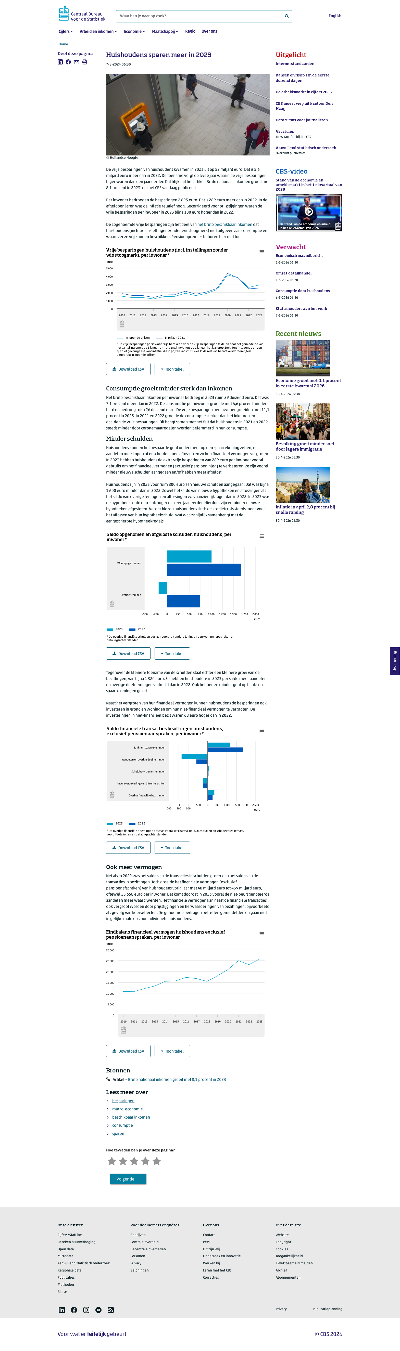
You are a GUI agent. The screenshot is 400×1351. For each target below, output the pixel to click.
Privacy (135, 1263)
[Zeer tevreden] (156, 1160)
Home (63, 44)
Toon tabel (172, 369)
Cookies (282, 1249)
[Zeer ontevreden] (111, 1160)
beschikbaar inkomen (131, 1118)
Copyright (283, 1242)
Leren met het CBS (217, 1270)
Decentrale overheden (148, 1249)
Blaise (62, 1292)
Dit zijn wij (211, 1249)
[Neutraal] (134, 1160)
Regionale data (69, 1270)
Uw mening (395, 661)
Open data (66, 1249)
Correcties (211, 1277)
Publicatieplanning (327, 1309)
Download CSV (128, 369)
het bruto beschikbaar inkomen (224, 225)
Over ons (209, 32)
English (335, 16)
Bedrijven (138, 1235)
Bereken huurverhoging (76, 1242)
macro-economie (127, 1109)
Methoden (66, 1285)
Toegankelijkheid (289, 1256)
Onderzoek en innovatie (222, 1256)
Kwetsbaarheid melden (294, 1263)
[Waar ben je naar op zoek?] (204, 16)
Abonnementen (288, 1277)
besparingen (123, 1101)
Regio (190, 32)
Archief (281, 1270)
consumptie (122, 1126)
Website (282, 1235)
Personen (137, 1256)
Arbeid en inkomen (97, 32)
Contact (209, 1235)
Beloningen (139, 1270)
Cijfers (64, 32)
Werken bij (211, 1263)
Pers (206, 1242)
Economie (133, 32)
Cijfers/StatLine (70, 1235)
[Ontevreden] (123, 1160)
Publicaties (66, 1277)
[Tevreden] (145, 1160)
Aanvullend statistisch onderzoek (84, 1263)
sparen (118, 1134)
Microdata (65, 1256)
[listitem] (60, 62)
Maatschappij (163, 32)
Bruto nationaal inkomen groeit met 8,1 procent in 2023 (177, 1080)
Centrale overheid (144, 1242)
